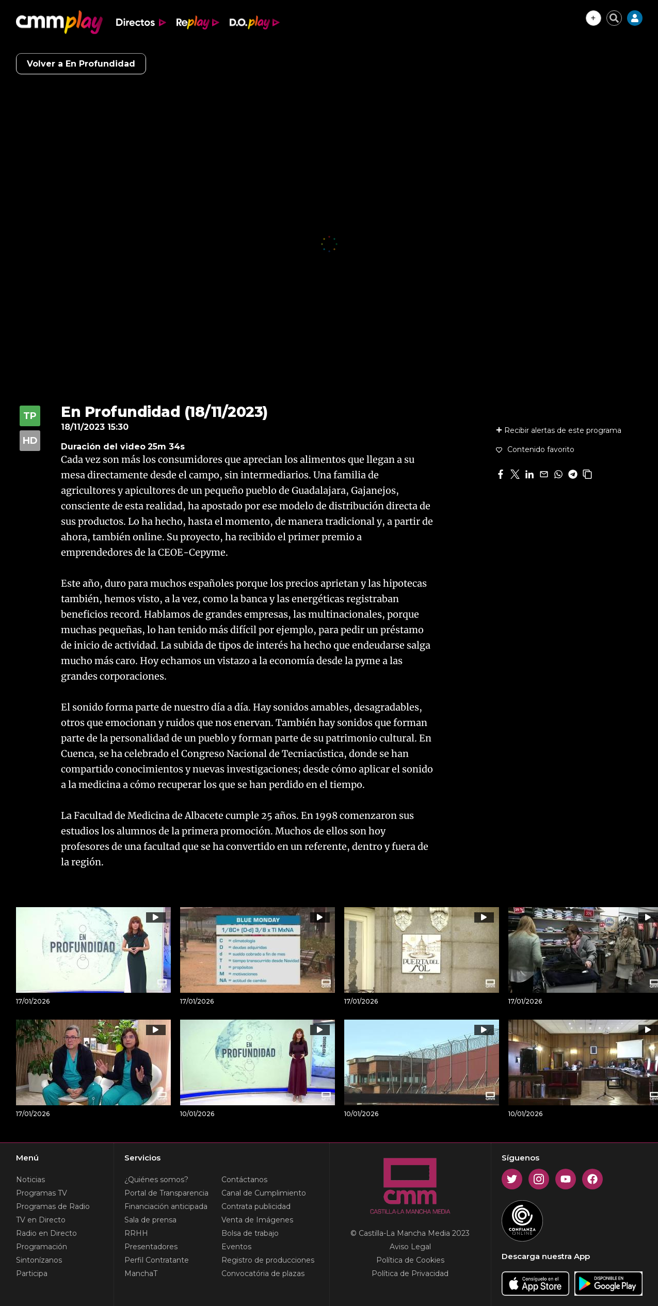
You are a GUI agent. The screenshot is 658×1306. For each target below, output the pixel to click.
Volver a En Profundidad (81, 64)
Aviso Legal (410, 1246)
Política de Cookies (410, 1260)
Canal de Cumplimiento (263, 1193)
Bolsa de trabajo (250, 1233)
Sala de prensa (150, 1219)
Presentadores (151, 1246)
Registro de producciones (267, 1260)
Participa (31, 1273)
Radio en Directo (46, 1233)
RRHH (136, 1233)
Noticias (30, 1179)
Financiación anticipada (165, 1206)
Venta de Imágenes (257, 1219)
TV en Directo (41, 1219)
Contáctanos (244, 1179)
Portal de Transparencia (166, 1193)
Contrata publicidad (256, 1206)
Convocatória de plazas (262, 1273)
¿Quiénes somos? (156, 1179)
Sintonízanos (39, 1260)
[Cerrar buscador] (614, 18)
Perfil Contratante (156, 1260)
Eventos (236, 1246)
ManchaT (140, 1273)
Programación (41, 1246)
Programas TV (41, 1193)
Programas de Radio (53, 1206)
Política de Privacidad (410, 1273)
